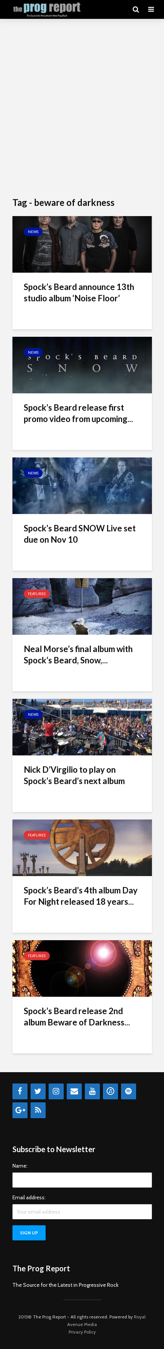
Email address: (29, 1197)
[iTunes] (110, 1091)
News (33, 231)
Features (37, 593)
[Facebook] (20, 1091)
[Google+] (20, 1110)
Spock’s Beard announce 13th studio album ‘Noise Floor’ (79, 292)
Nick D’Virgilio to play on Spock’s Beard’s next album (74, 775)
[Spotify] (128, 1091)
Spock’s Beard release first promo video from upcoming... (78, 413)
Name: (20, 1165)
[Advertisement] (82, 108)
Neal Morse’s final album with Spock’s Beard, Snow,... (78, 654)
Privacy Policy (82, 1332)
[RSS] (38, 1110)
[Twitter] (38, 1091)
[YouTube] (92, 1091)
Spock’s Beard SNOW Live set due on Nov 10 (80, 534)
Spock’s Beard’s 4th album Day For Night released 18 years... (81, 896)
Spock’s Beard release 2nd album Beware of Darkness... (77, 1016)
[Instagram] (56, 1091)
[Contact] (74, 1091)
